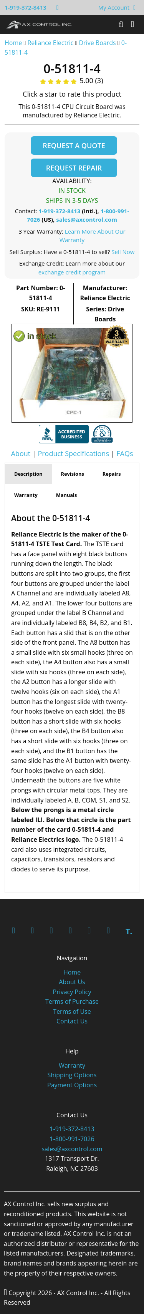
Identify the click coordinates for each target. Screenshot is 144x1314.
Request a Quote (74, 145)
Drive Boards (97, 42)
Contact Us (72, 1021)
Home (13, 42)
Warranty (72, 1065)
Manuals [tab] (66, 494)
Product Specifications (73, 453)
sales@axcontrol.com (86, 219)
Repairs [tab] (112, 473)
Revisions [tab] (72, 473)
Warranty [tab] (26, 494)
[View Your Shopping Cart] (134, 7)
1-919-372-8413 (25, 7)
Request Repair (74, 167)
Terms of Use (72, 1011)
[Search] (121, 24)
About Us (72, 982)
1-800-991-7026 (72, 1139)
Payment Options (72, 1085)
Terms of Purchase (72, 1001)
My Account (114, 7)
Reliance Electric (50, 42)
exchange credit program (72, 272)
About (20, 453)
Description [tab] (28, 473)
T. (129, 931)
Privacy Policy (72, 992)
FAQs (124, 453)
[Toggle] (132, 24)
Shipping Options (72, 1075)
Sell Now (122, 252)
